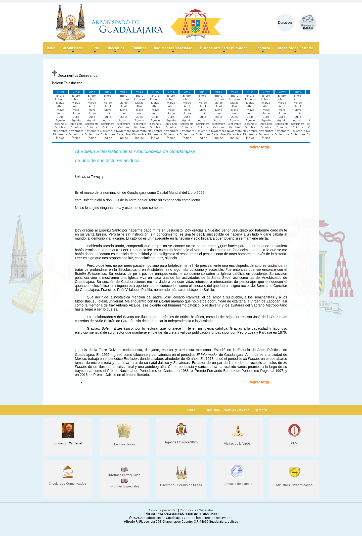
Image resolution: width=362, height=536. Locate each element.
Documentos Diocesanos (173, 49)
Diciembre (60, 134)
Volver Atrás (259, 147)
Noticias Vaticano (236, 410)
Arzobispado (73, 49)
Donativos (285, 22)
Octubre (60, 127)
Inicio (51, 47)
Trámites (139, 49)
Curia (94, 49)
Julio (60, 117)
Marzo (60, 102)
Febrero (60, 99)
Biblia (191, 410)
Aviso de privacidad (163, 510)
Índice (60, 138)
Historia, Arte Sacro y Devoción (224, 49)
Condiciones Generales (196, 510)
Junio (60, 113)
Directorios (115, 49)
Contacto (262, 49)
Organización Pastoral (295, 49)
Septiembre (60, 124)
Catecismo (212, 410)
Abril (60, 106)
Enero (60, 95)
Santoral (261, 410)
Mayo (60, 109)
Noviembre (60, 131)
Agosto (60, 120)
